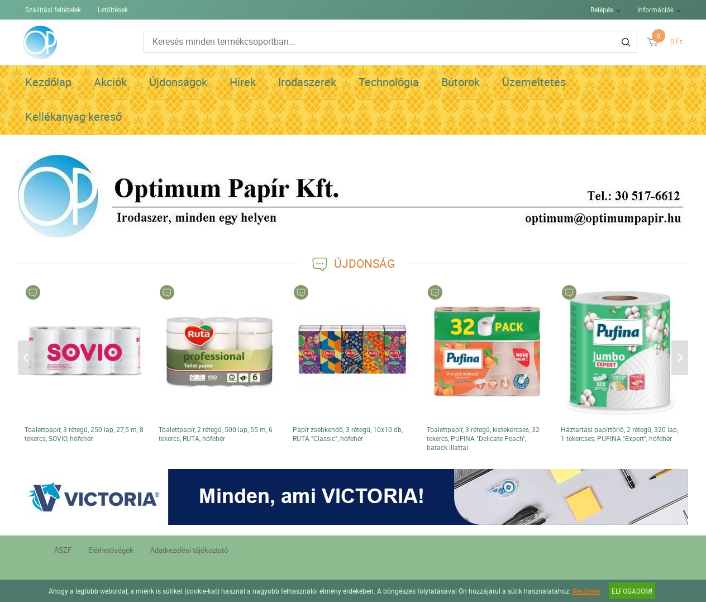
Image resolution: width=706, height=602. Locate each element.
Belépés (601, 9)
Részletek (586, 590)
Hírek (243, 81)
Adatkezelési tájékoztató (189, 550)
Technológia (389, 81)
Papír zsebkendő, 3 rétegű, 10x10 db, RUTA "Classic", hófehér (348, 434)
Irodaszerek (307, 81)
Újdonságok (178, 81)
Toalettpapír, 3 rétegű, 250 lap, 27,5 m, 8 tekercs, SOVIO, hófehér (84, 434)
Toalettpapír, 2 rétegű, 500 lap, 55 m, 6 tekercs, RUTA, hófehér (216, 434)
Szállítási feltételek (53, 9)
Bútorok (460, 81)
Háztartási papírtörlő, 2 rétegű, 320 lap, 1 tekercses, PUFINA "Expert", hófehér (619, 434)
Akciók (110, 81)
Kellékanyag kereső (73, 116)
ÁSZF (62, 550)
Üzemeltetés (534, 81)
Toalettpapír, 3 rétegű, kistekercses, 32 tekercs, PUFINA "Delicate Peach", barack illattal (483, 438)
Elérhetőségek (110, 550)
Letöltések (113, 9)
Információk (655, 9)
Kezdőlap (48, 81)
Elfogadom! (632, 590)
